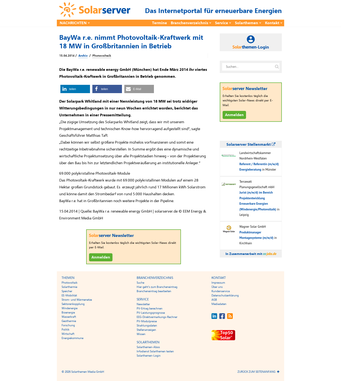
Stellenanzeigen (146, 330)
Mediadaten (218, 304)
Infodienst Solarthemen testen (155, 351)
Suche (140, 283)
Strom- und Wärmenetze (77, 300)
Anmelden (100, 257)
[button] (75, 89)
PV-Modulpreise (147, 321)
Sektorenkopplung (73, 304)
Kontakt (272, 23)
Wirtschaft (68, 334)
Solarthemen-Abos (148, 347)
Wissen (141, 334)
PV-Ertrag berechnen (149, 308)
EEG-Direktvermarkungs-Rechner (157, 317)
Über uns (217, 287)
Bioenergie (68, 312)
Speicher (67, 291)
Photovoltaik (101, 56)
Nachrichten (73, 23)
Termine (159, 23)
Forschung (68, 325)
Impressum (218, 283)
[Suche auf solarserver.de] (276, 66)
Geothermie (69, 321)
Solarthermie (69, 287)
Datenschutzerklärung (225, 295)
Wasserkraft (69, 317)
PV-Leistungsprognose (151, 313)
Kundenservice (220, 291)
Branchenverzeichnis (189, 23)
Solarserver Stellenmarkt (250, 144)
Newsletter (143, 304)
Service (221, 23)
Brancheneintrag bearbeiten (154, 291)
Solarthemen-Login (149, 356)
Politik (65, 329)
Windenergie (69, 308)
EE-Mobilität (69, 295)
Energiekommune (72, 338)
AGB (214, 300)
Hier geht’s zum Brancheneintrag (157, 287)
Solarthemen (246, 23)
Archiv (83, 56)
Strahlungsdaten (147, 325)
